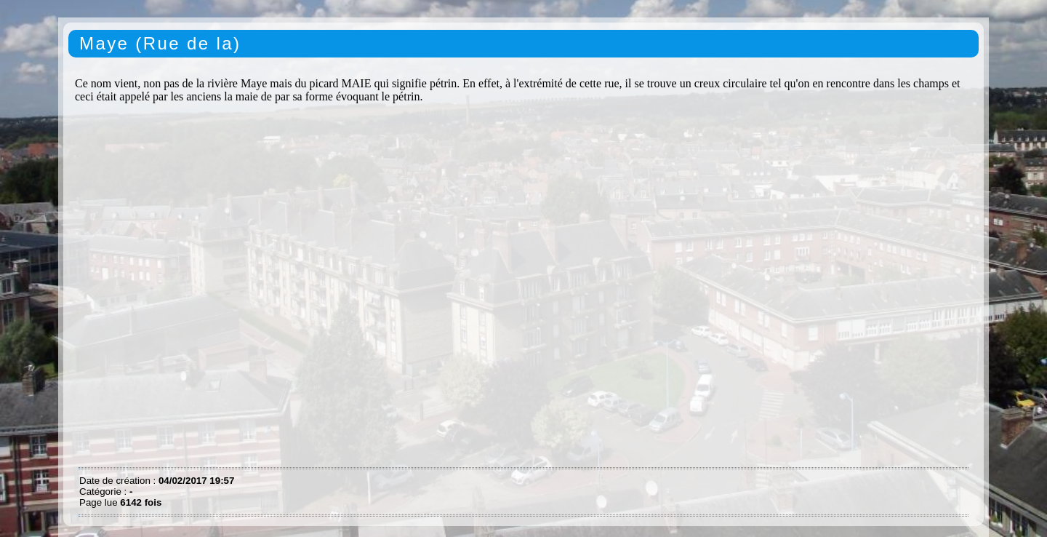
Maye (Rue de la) (160, 43)
